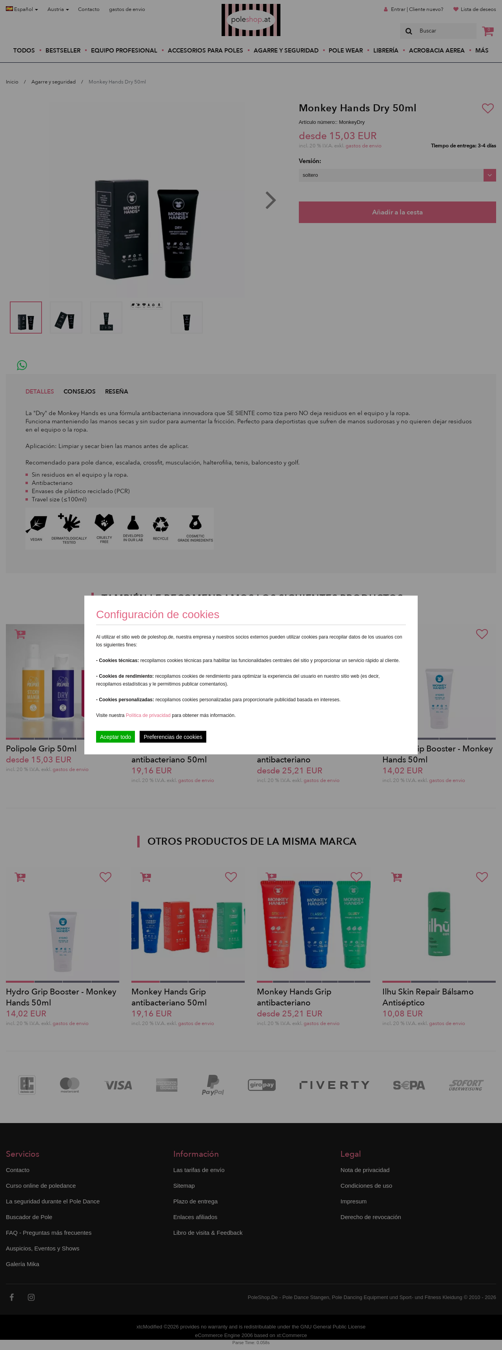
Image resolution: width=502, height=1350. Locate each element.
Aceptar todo (115, 737)
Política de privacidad (149, 715)
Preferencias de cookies (173, 737)
